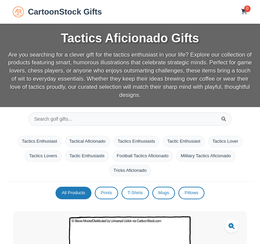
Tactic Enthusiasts (87, 155)
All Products (73, 192)
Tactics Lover (225, 141)
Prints (106, 192)
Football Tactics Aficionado (143, 155)
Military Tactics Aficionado (206, 155)
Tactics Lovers (43, 155)
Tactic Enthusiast (183, 141)
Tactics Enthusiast (39, 141)
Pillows (191, 192)
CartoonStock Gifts (57, 11)
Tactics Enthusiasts (136, 141)
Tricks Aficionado (130, 170)
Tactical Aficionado (87, 141)
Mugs (163, 192)
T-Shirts (135, 192)
